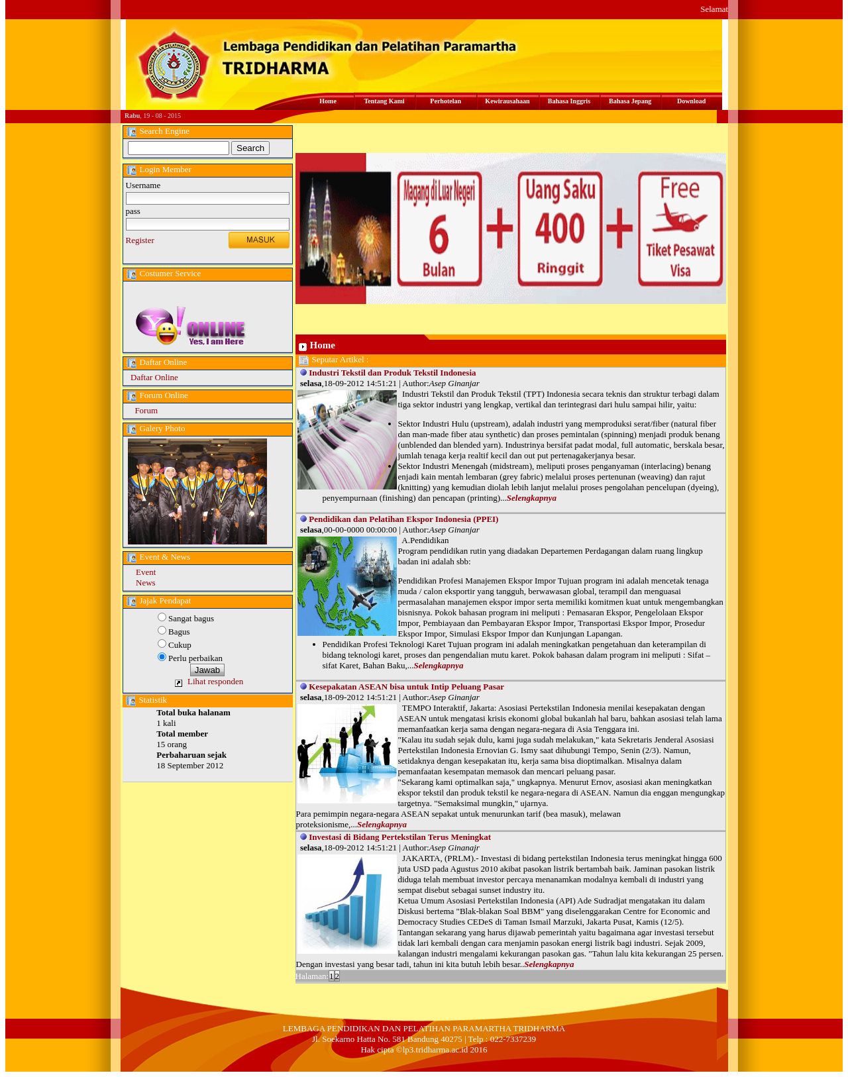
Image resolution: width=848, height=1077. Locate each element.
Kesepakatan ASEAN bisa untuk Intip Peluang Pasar (406, 687)
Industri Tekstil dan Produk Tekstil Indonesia (392, 373)
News (146, 583)
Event (146, 572)
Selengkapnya (531, 498)
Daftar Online (154, 377)
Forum (146, 410)
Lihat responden (215, 681)
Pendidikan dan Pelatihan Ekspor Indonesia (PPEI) (403, 519)
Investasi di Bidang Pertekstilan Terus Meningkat (400, 837)
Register (140, 240)
